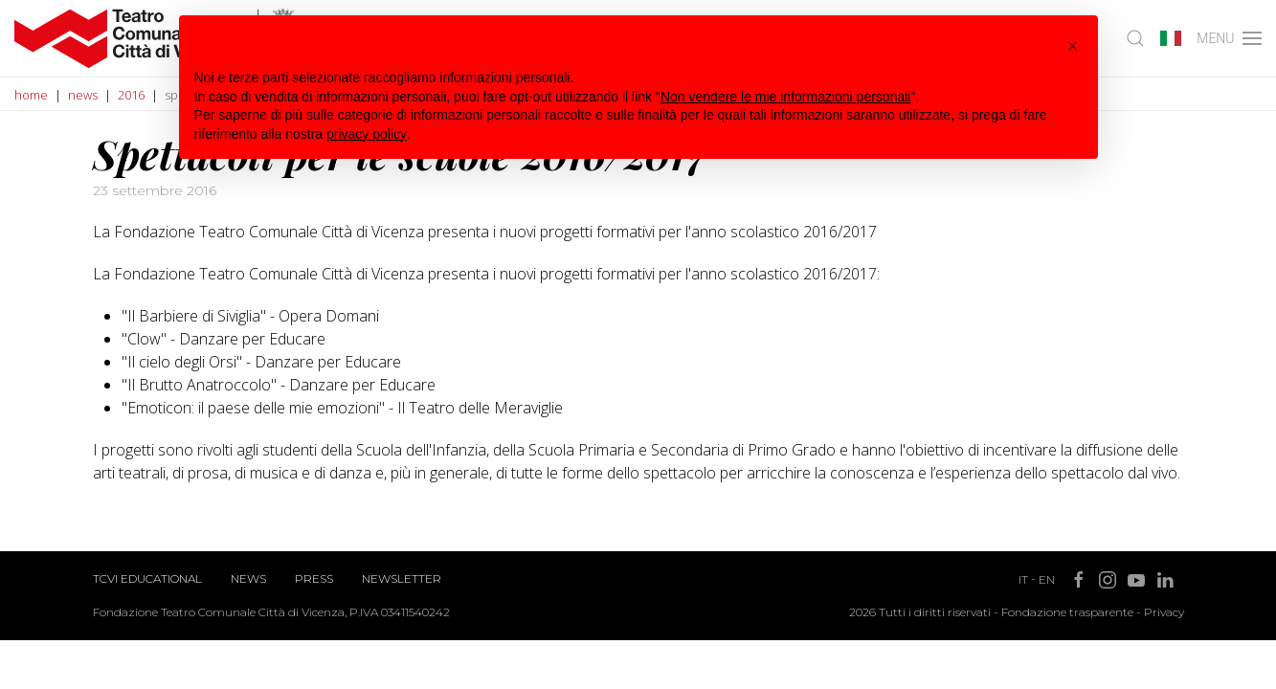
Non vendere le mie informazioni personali (785, 96)
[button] (1073, 46)
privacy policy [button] (366, 134)
